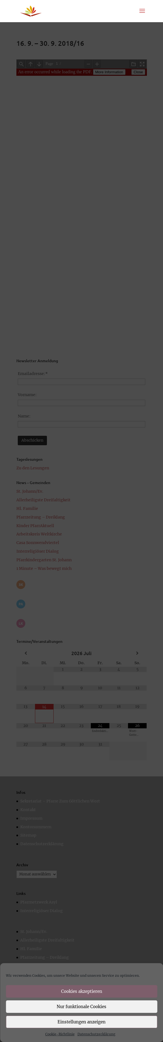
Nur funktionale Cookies (81, 1006)
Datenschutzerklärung (96, 1034)
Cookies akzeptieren (81, 991)
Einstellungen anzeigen (81, 1022)
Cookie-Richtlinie (60, 1034)
